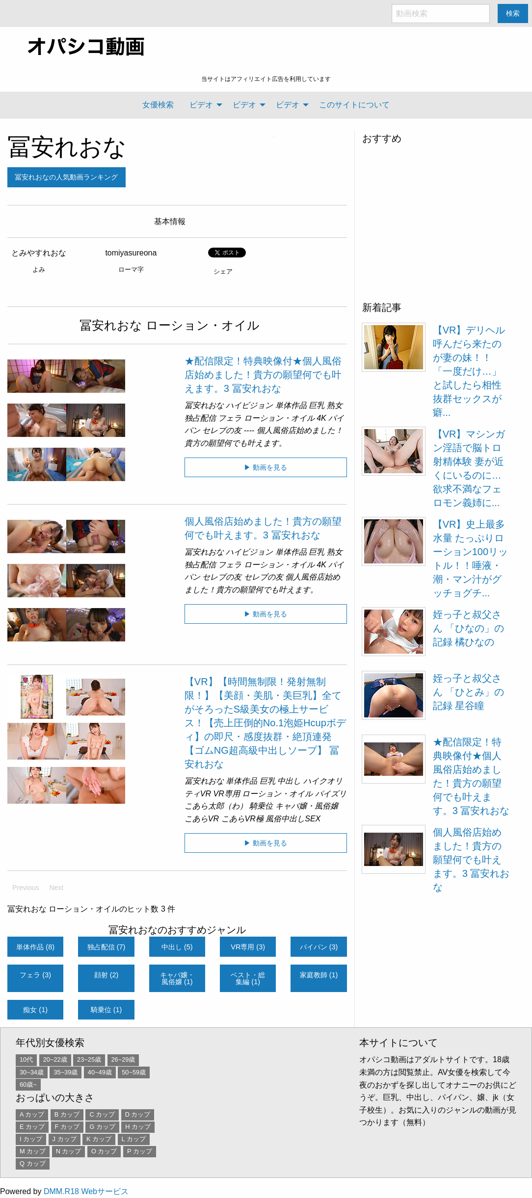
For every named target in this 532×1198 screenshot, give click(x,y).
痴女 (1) (35, 1010)
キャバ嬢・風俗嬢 (306, 806)
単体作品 (291, 405)
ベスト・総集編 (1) (248, 978)
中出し (289, 781)
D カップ (138, 1114)
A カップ (32, 1114)
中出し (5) (177, 947)
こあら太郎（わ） (216, 806)
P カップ (139, 1151)
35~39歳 (65, 1072)
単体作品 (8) (35, 947)
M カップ (33, 1151)
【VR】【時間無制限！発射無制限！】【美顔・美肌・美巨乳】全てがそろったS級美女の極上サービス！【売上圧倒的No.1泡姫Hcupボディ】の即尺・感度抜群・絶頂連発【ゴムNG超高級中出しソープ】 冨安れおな (265, 722)
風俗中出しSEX (293, 819)
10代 (26, 1059)
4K (321, 418)
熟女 (335, 405)
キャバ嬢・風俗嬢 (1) (177, 978)
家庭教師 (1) (319, 975)
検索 (513, 13)
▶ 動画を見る (265, 467)
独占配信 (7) (106, 947)
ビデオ (201, 105)
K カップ (98, 1139)
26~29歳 (123, 1059)
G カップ (102, 1126)
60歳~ (28, 1084)
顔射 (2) (106, 975)
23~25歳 (89, 1059)
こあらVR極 (242, 819)
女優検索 (158, 105)
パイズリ (330, 794)
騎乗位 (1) (106, 1010)
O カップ (104, 1151)
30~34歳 (32, 1072)
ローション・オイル (279, 418)
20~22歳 (55, 1059)
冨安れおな (67, 147)
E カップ (32, 1126)
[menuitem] (158, 105)
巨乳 (316, 405)
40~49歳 (100, 1072)
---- (249, 430)
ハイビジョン (249, 405)
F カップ (67, 1126)
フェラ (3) (35, 975)
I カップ (31, 1139)
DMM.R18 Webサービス (86, 1191)
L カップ (134, 1139)
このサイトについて (354, 105)
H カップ (138, 1126)
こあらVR (202, 819)
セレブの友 (221, 430)
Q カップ (33, 1163)
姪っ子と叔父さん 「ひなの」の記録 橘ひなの (469, 628)
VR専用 (226, 794)
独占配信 (200, 418)
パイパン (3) (319, 947)
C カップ (102, 1114)
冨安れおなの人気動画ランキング (66, 177)
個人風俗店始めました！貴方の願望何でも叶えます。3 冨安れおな (471, 859)
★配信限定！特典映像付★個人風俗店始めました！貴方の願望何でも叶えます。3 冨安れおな (263, 375)
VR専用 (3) (248, 947)
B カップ (67, 1114)
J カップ (65, 1139)
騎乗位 (261, 806)
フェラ (229, 418)
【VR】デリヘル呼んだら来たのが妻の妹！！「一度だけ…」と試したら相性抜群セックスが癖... (469, 371)
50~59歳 (134, 1072)
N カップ (68, 1151)
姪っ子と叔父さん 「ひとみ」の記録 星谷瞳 (469, 692)
